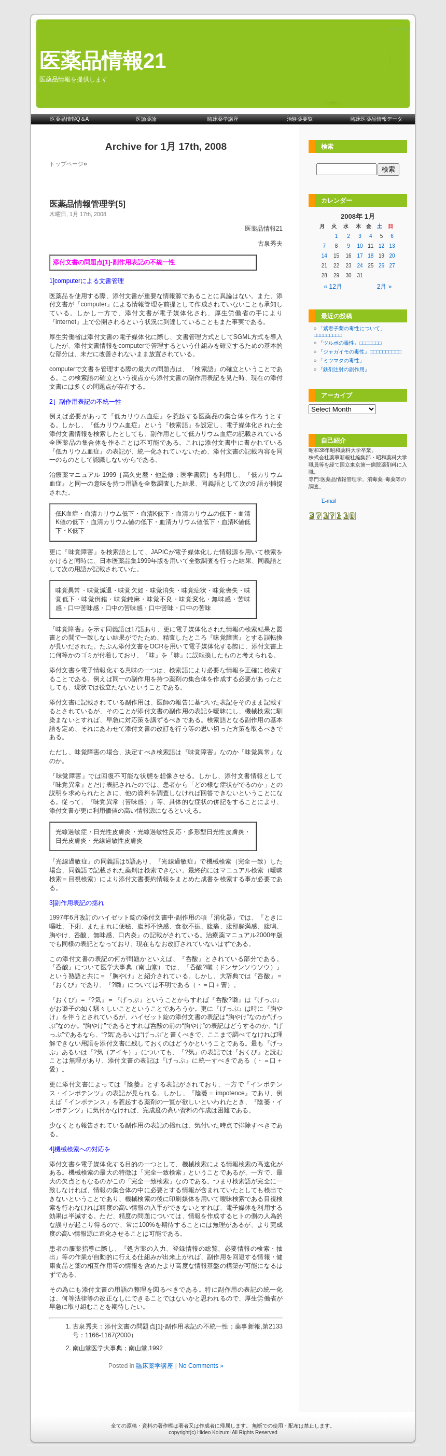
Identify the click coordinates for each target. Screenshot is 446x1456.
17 (360, 256)
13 (392, 246)
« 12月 (333, 286)
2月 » (384, 286)
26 (381, 265)
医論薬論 (146, 119)
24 (360, 265)
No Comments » (201, 1365)
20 (392, 256)
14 (324, 256)
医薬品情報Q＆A (69, 119)
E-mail (329, 501)
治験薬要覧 (300, 119)
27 (392, 265)
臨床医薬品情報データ (376, 119)
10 (360, 246)
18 (370, 256)
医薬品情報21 (102, 60)
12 (381, 246)
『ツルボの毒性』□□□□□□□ (349, 343)
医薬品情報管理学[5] (87, 204)
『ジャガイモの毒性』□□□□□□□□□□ (359, 352)
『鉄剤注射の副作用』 (344, 369)
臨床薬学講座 (223, 119)
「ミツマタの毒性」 (341, 360)
